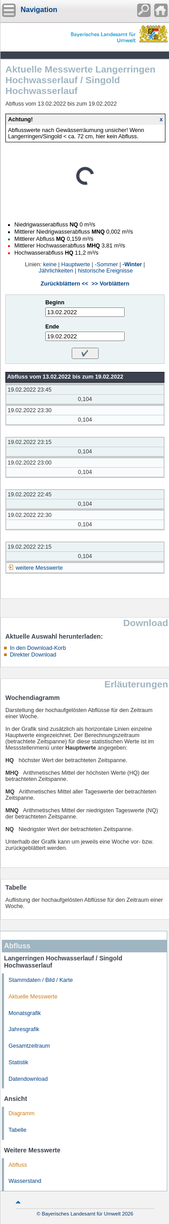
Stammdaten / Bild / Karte (41, 980)
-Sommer (106, 264)
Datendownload (28, 1079)
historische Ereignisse (105, 271)
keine (49, 264)
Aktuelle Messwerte (33, 997)
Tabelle (17, 1130)
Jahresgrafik (24, 1029)
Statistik (18, 1062)
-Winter (132, 264)
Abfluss (18, 1165)
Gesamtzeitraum (29, 1046)
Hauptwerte (75, 264)
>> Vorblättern (110, 284)
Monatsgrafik (25, 1013)
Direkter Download (33, 655)
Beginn (55, 302)
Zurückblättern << (64, 284)
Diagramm (22, 1113)
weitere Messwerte (39, 568)
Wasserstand (25, 1181)
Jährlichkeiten (56, 271)
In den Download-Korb (38, 648)
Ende (52, 327)
